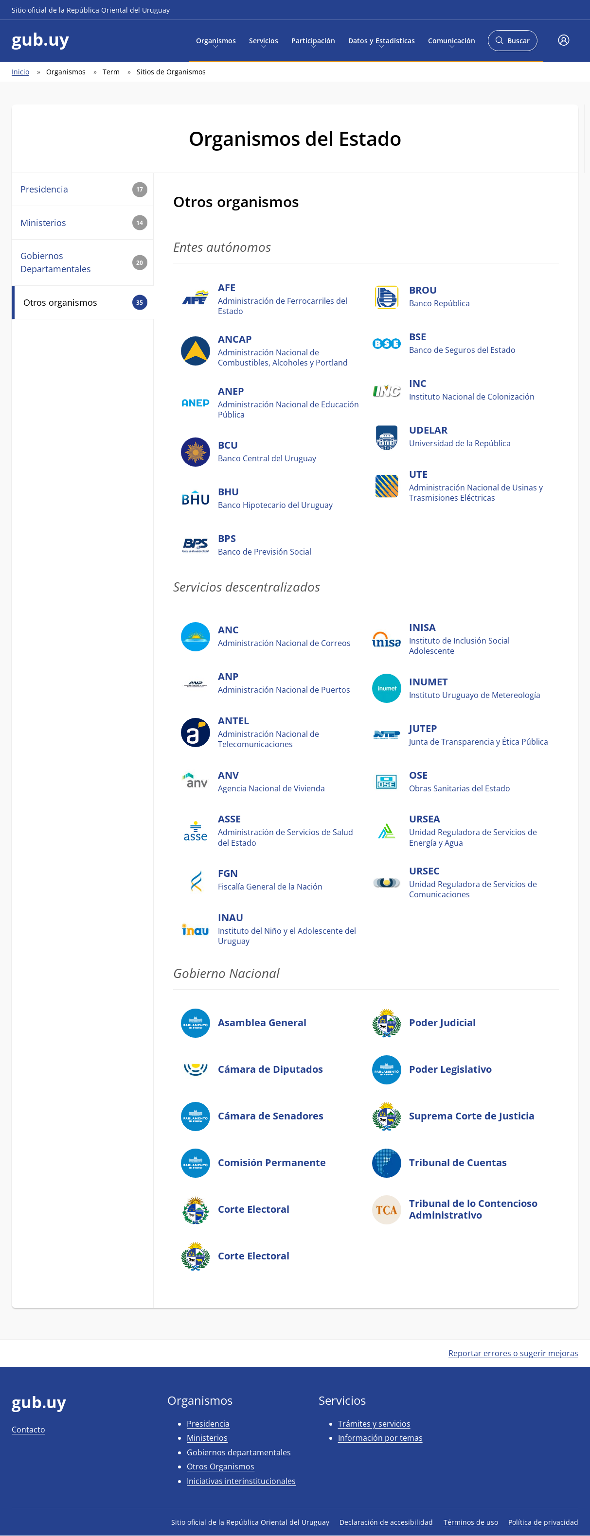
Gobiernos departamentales (239, 1452)
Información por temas (380, 1437)
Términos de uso (471, 1522)
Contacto (28, 1429)
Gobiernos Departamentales (83, 262)
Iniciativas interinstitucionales (241, 1481)
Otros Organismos (220, 1466)
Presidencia (83, 189)
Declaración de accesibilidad (386, 1522)
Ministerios (83, 222)
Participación (313, 40)
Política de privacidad (543, 1522)
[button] (563, 41)
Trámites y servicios (374, 1423)
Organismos (216, 40)
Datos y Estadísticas (381, 40)
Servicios (263, 40)
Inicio (20, 71)
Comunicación (451, 40)
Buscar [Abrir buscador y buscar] (512, 43)
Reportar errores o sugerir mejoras (513, 1353)
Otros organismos (85, 302)
